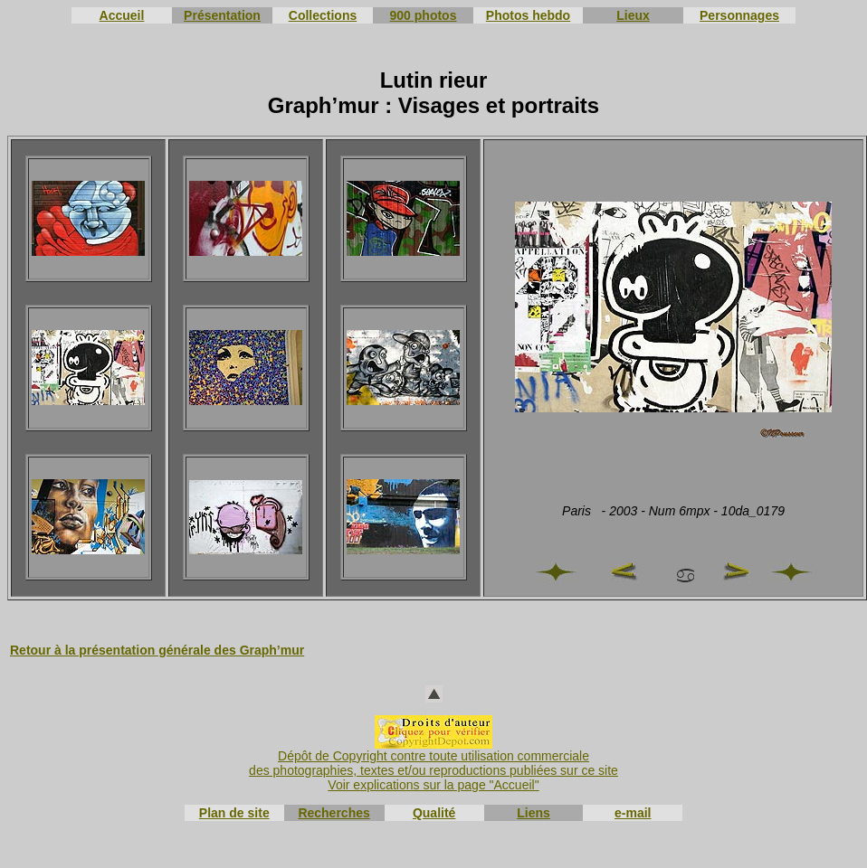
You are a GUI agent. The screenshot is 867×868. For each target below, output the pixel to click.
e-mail (633, 813)
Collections (323, 15)
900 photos (423, 15)
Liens (533, 813)
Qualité (434, 813)
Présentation (222, 15)
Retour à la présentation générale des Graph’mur (157, 650)
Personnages (739, 15)
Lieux (633, 15)
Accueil (122, 15)
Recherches (333, 813)
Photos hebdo (528, 15)
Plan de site (234, 813)
